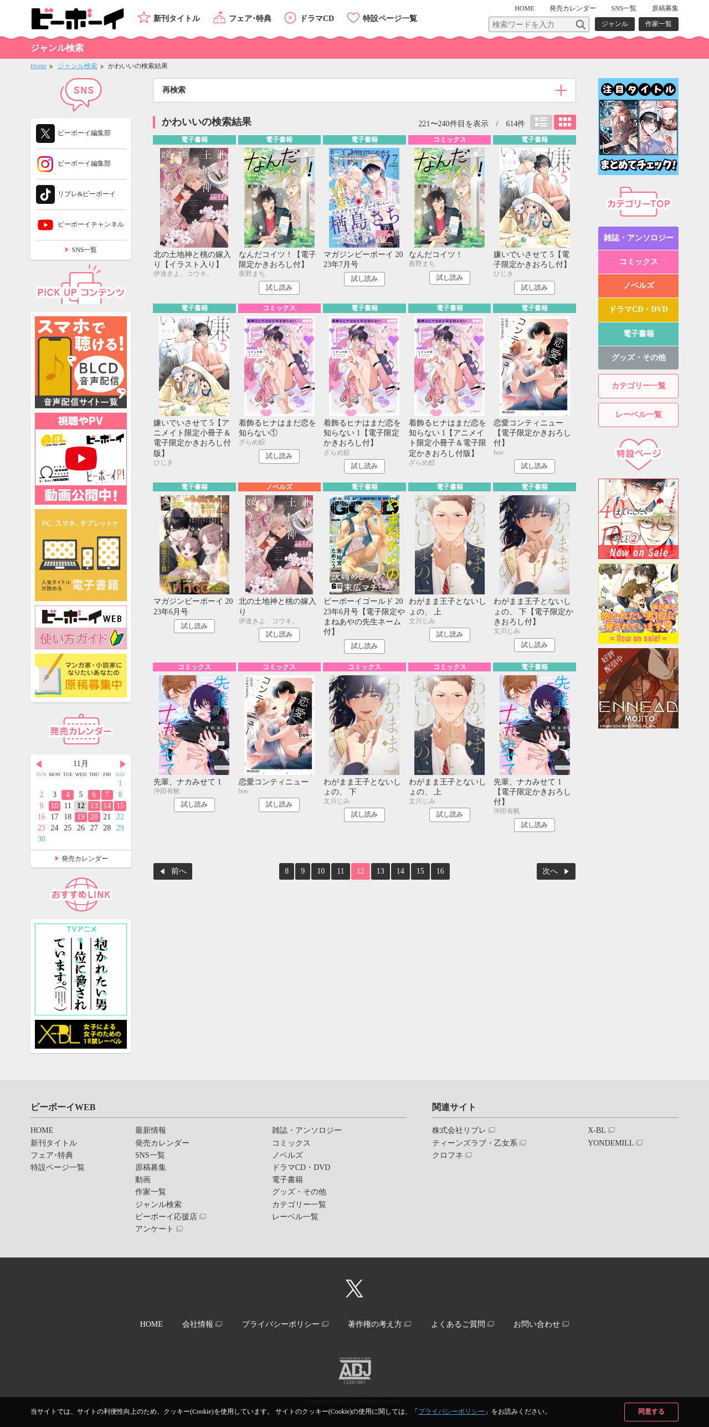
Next (123, 764)
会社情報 (197, 1324)
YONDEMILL (611, 1143)
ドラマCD (317, 18)
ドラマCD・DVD (638, 309)
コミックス (638, 262)
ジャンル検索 (77, 66)
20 (94, 817)
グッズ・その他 (639, 357)
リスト (541, 122)
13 (380, 871)
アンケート (154, 1229)
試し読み (279, 287)
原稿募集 (665, 8)
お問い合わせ (536, 1324)
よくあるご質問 (458, 1324)
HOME (524, 8)
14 (400, 871)
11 (340, 871)
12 (360, 871)
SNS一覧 (623, 8)
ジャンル (615, 24)
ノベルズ (638, 285)
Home (38, 66)
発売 (572, 8)
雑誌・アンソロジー (639, 238)
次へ (550, 871)
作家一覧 (658, 24)
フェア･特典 (250, 18)
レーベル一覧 (638, 414)
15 (420, 871)
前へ (179, 871)
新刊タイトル (176, 18)
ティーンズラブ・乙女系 (474, 1143)
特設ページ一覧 (390, 18)
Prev (38, 764)
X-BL (597, 1130)
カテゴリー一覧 (639, 386)
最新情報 (150, 1130)
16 (440, 871)
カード (565, 122)
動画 (143, 1180)
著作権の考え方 (375, 1324)
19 (81, 817)
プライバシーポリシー (451, 1411)
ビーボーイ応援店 (166, 1217)
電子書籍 (638, 334)
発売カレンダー (84, 859)
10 (321, 871)
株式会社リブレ (459, 1130)
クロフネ (447, 1155)
